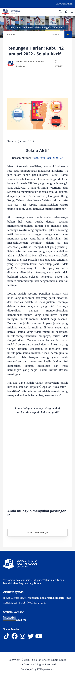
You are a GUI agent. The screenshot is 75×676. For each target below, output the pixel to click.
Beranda (11, 34)
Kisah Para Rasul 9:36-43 (47, 157)
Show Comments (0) (37, 532)
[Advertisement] (38, 83)
